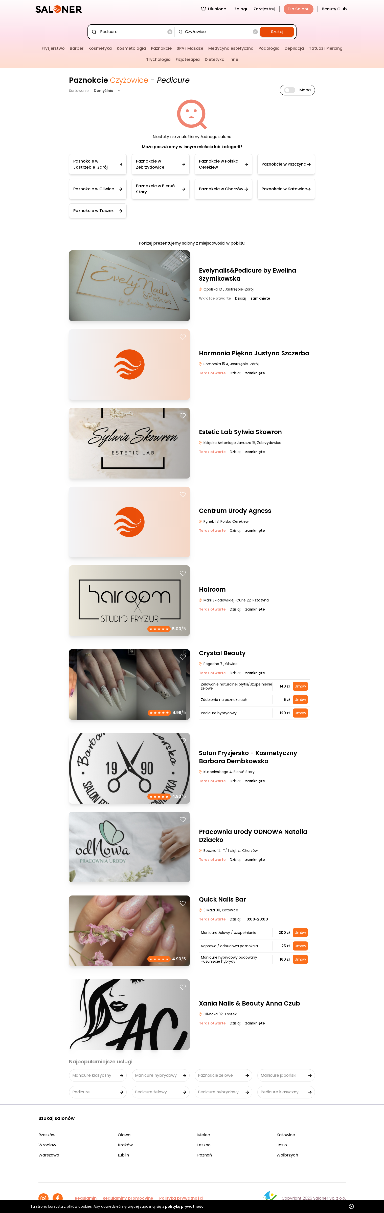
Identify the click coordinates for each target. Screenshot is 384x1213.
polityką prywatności (185, 1206)
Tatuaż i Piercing (326, 48)
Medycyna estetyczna (231, 48)
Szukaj (277, 32)
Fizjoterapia (188, 59)
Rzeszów (46, 1135)
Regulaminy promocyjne (128, 1198)
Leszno (204, 1145)
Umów (300, 686)
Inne (234, 59)
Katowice (286, 1135)
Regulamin (86, 1198)
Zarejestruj (264, 9)
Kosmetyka (100, 48)
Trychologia (158, 59)
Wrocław (47, 1145)
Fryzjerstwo (53, 48)
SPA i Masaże (190, 48)
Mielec (203, 1135)
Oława (124, 1135)
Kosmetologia (131, 48)
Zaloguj (242, 9)
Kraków (125, 1145)
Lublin (123, 1155)
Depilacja (294, 48)
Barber (76, 48)
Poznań (204, 1155)
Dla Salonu (298, 9)
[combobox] (132, 32)
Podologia (269, 48)
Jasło (282, 1145)
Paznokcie (161, 48)
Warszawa (48, 1155)
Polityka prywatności (181, 1198)
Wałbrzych (287, 1155)
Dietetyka (214, 59)
